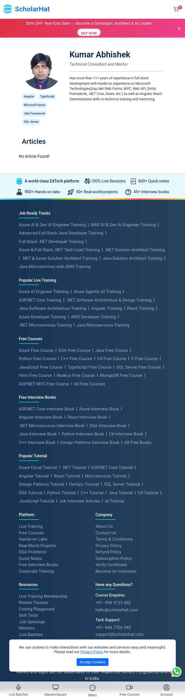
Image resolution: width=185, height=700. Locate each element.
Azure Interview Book (99, 401)
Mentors (27, 620)
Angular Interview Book (41, 409)
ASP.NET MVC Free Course (44, 376)
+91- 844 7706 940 (113, 620)
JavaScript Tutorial (36, 493)
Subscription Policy (114, 550)
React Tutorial (67, 468)
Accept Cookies (92, 662)
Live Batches (31, 627)
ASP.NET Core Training (40, 292)
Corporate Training (36, 563)
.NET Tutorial (74, 460)
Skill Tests (28, 607)
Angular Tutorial (34, 468)
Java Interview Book (38, 426)
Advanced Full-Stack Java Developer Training (61, 225)
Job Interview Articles (79, 493)
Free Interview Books (38, 557)
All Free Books (137, 435)
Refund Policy (108, 544)
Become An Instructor (116, 563)
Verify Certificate (111, 557)
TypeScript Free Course (89, 359)
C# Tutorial (148, 485)
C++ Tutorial (92, 485)
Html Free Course (35, 368)
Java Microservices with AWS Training (55, 259)
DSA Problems (32, 544)
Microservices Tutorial (106, 468)
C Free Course (144, 351)
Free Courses (31, 525)
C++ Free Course (76, 351)
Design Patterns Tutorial (41, 476)
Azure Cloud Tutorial (38, 460)
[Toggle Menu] (92, 687)
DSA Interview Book (108, 418)
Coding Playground (37, 601)
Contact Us (106, 525)
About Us (104, 519)
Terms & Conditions (114, 531)
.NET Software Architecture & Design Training (109, 292)
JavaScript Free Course (41, 359)
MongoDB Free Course (121, 368)
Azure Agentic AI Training (97, 284)
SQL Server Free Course (138, 359)
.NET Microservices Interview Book (52, 418)
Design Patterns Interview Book (89, 435)
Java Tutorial (120, 485)
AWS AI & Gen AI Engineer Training (123, 217)
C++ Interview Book (37, 435)
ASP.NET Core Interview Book (46, 401)
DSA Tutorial (30, 485)
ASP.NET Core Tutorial (112, 460)
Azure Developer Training (42, 309)
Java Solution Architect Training (132, 251)
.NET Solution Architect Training (135, 242)
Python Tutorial (61, 485)
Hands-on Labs (33, 531)
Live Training (31, 519)
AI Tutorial (114, 493)
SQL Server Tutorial (122, 476)
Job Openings (32, 614)
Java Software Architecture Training (52, 301)
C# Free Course (111, 351)
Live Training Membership (43, 588)
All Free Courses (89, 376)
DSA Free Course (74, 343)
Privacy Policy (109, 538)
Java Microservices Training (103, 317)
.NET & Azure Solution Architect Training (60, 251)
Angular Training (106, 301)
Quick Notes (30, 550)
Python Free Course (37, 351)
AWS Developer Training (93, 309)
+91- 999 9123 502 (113, 595)
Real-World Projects (37, 538)
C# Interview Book (126, 426)
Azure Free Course (36, 343)
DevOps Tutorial (84, 476)
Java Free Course (111, 343)
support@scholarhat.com (120, 627)
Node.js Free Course (76, 368)
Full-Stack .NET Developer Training (51, 234)
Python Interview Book (83, 426)
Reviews (27, 633)
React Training (140, 301)
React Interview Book (87, 409)
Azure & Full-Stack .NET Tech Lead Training (59, 242)
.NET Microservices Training (45, 317)
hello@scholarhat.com (117, 602)
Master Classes (33, 595)
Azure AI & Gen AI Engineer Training (52, 217)
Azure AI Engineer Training (44, 284)
